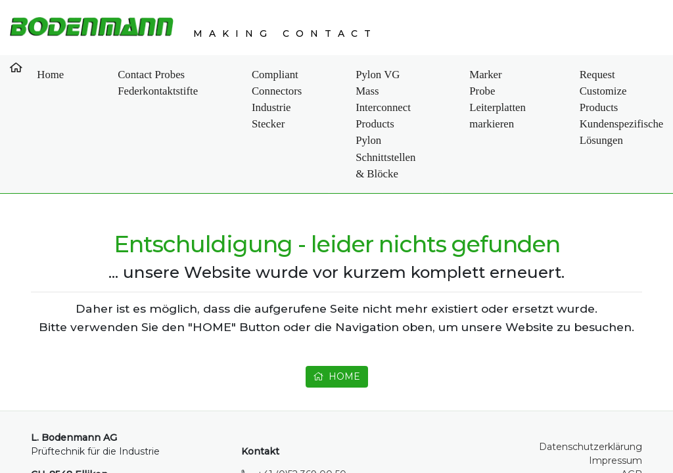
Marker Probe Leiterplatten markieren (433, 83)
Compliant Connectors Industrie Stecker (194, 83)
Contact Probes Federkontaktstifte (104, 75)
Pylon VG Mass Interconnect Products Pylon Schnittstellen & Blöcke (317, 83)
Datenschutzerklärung (590, 397)
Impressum (615, 411)
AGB (631, 424)
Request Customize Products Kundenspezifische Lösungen (543, 91)
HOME (336, 313)
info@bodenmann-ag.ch (313, 438)
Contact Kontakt (639, 75)
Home (38, 67)
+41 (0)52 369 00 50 (301, 424)
